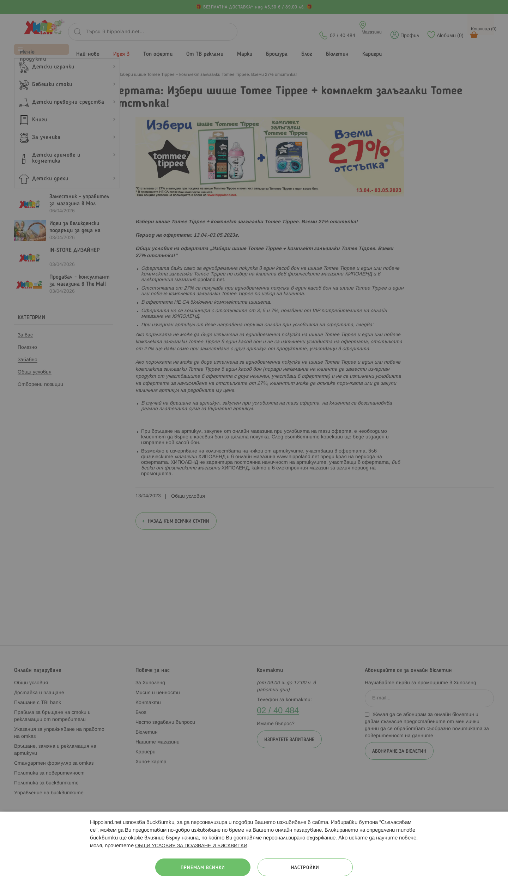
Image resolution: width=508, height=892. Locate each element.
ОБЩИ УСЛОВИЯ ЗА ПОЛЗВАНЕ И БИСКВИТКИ (191, 846)
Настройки (305, 868)
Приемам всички (203, 868)
